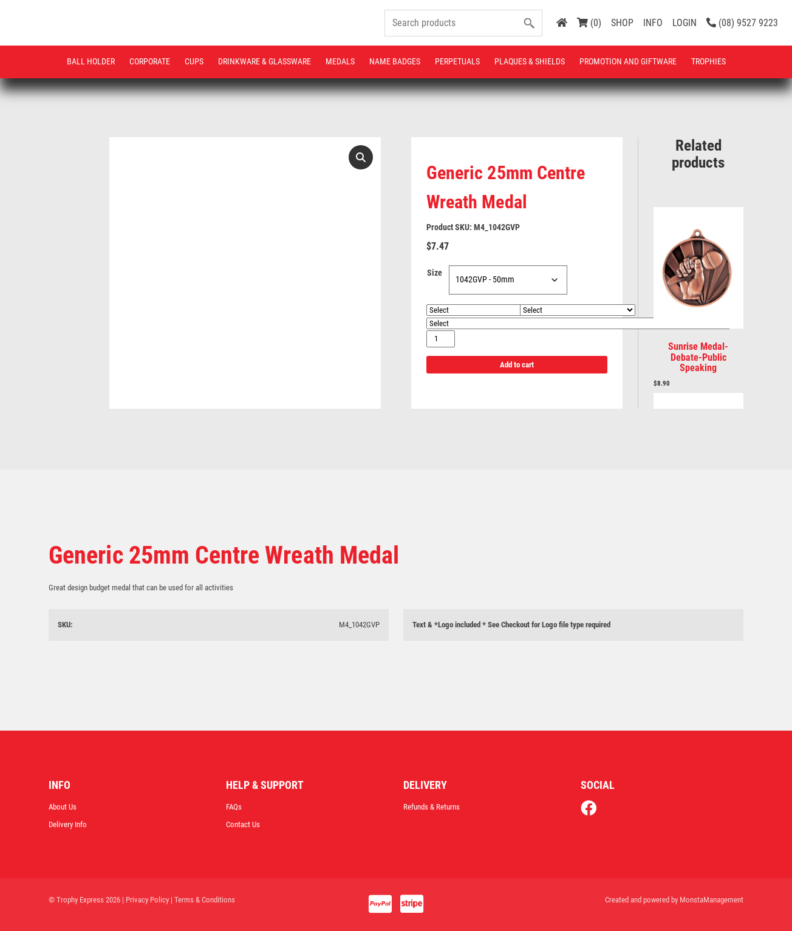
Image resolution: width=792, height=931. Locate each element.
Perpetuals (457, 61)
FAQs (234, 806)
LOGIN (684, 23)
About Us (63, 806)
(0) (589, 23)
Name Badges (394, 61)
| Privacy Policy (145, 899)
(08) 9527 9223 (742, 23)
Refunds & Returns (431, 806)
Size (434, 273)
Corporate (149, 61)
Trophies (708, 61)
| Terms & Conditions (203, 899)
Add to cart (517, 364)
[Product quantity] (440, 338)
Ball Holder (91, 61)
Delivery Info (68, 824)
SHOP (622, 23)
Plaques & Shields (529, 61)
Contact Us (243, 824)
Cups (194, 61)
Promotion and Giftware (628, 61)
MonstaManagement (711, 899)
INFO (653, 23)
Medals (340, 61)
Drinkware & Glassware (264, 61)
